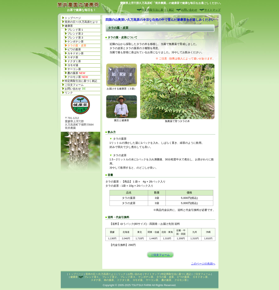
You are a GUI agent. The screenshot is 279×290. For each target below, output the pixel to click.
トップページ (73, 17)
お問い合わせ (189, 9)
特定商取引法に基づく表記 (158, 9)
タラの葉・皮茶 (165, 277)
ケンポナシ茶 (75, 41)
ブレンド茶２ (75, 33)
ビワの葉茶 (74, 49)
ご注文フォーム (160, 254)
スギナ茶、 (97, 280)
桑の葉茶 (76, 73)
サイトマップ (212, 9)
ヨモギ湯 (72, 65)
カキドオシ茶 (75, 53)
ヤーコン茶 (74, 69)
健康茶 (69, 25)
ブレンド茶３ (75, 37)
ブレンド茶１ (75, 29)
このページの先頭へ (203, 263)
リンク (69, 92)
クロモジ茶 (77, 77)
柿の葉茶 (109, 280)
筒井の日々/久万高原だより (81, 21)
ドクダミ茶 (74, 61)
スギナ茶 (72, 57)
